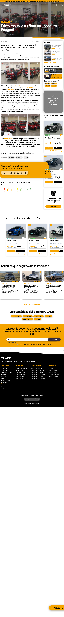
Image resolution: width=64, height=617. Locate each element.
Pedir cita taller (52, 372)
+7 (28, 494)
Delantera (36, 500)
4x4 (47, 500)
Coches (23, 456)
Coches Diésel (4, 382)
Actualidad (3, 390)
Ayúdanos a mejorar (39, 395)
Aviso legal (32, 395)
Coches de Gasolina (5, 380)
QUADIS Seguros (20, 376)
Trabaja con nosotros (6, 388)
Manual (3, 494)
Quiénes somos (4, 386)
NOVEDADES (47, 83)
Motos (31, 456)
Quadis (5, 22)
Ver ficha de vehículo (53, 150)
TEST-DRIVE (47, 85)
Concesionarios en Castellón (38, 378)
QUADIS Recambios (20, 378)
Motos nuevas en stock (6, 372)
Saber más (57, 1)
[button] (61, 220)
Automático (10, 494)
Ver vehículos (53, 206)
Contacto (51, 368)
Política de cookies (24, 395)
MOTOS (37, 319)
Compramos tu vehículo (21, 368)
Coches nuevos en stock (6, 368)
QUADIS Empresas (20, 374)
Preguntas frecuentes (54, 370)
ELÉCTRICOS (27, 319)
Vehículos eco (4, 378)
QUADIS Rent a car (20, 372)
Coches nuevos (4, 370)
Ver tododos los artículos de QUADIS (32, 304)
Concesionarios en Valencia (37, 372)
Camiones (3, 376)
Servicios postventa (20, 370)
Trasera (42, 500)
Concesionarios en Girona (37, 376)
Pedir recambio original (54, 376)
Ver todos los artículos (50, 62)
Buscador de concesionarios (37, 368)
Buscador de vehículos (54, 374)
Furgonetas (3, 374)
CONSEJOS (54, 83)
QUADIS (53, 85)
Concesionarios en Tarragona (38, 374)
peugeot (11, 157)
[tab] (23, 456)
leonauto (19, 157)
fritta (26, 157)
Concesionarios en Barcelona (38, 370)
